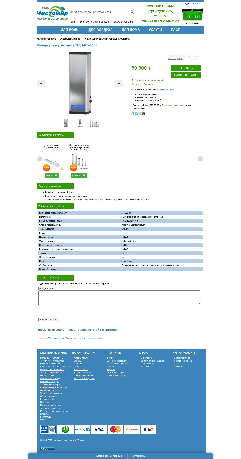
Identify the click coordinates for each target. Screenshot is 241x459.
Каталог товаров (46, 38)
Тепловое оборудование (51, 393)
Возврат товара (81, 369)
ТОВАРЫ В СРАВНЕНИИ (123, 22)
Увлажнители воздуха (50, 384)
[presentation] (63, 311)
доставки (161, 89)
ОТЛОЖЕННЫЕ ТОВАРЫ (101, 22)
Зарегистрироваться (116, 361)
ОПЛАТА (74, 22)
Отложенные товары (116, 372)
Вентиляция (45, 417)
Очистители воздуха (49, 381)
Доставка (78, 364)
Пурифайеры (46, 402)
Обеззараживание (69, 38)
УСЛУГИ (155, 30)
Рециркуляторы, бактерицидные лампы (107, 38)
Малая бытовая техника (51, 358)
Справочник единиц (183, 361)
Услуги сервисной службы (52, 372)
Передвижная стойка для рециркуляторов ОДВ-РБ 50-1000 (79, 147)
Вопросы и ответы (82, 372)
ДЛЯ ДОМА (131, 30)
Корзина (111, 369)
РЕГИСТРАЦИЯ (195, 4)
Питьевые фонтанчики (50, 405)
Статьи (177, 364)
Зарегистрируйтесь (175, 59)
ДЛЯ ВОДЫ (70, 30)
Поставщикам (147, 364)
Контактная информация (152, 361)
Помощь (111, 367)
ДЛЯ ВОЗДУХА (101, 30)
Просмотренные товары (118, 376)
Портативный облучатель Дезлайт (52, 146)
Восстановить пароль (117, 364)
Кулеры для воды (48, 399)
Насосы (43, 420)
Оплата (77, 361)
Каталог (42, 338)
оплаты (170, 89)
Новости (178, 367)
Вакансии (145, 367)
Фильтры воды (47, 376)
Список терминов (182, 358)
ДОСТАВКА (84, 22)
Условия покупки (81, 358)
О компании (146, 358)
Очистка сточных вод (50, 378)
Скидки (77, 367)
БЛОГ (175, 30)
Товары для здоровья (50, 408)
